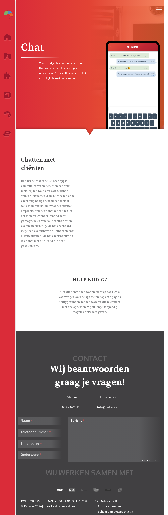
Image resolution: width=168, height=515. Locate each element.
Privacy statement (112, 506)
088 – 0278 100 (74, 407)
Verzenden (152, 460)
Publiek (73, 506)
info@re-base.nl (110, 407)
